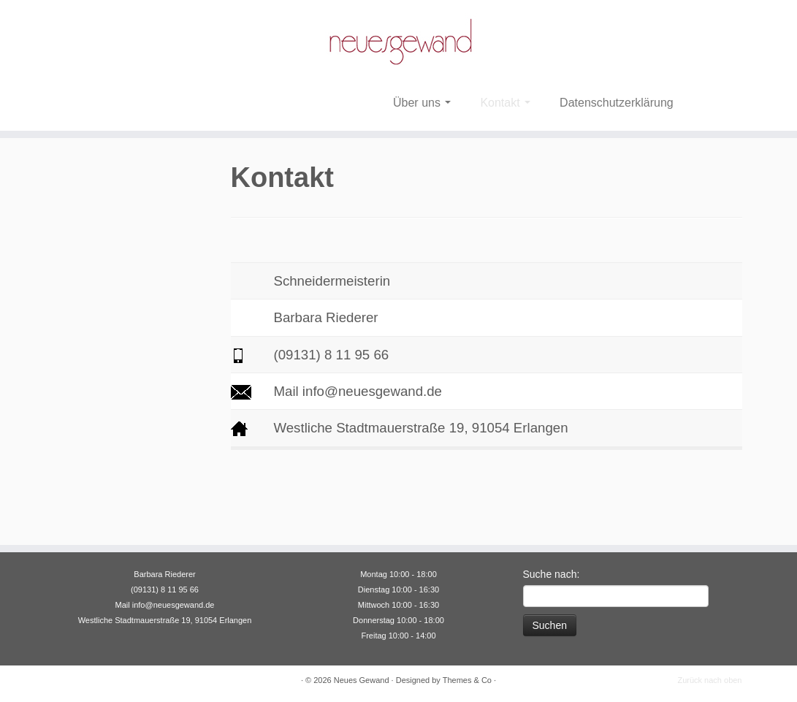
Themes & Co (467, 680)
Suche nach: (551, 574)
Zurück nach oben (709, 680)
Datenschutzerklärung (617, 102)
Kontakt (505, 102)
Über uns (422, 102)
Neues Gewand (361, 680)
